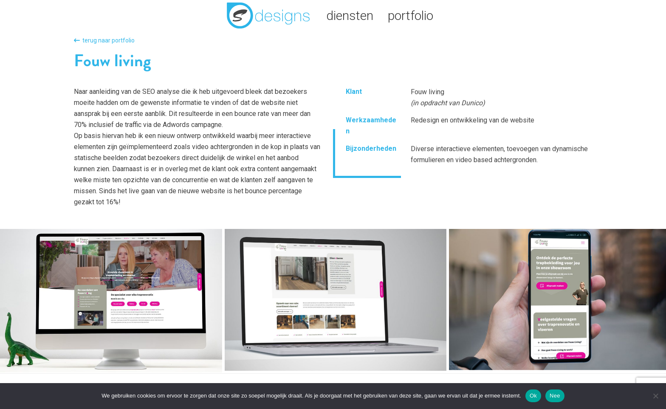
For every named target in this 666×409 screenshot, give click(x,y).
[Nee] (655, 396)
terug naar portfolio (104, 40)
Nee (555, 395)
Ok (533, 395)
